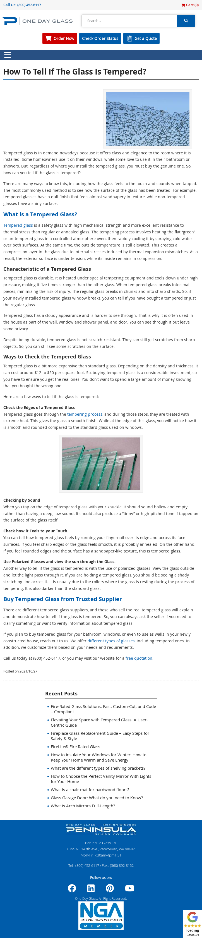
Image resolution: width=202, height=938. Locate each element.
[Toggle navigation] (7, 55)
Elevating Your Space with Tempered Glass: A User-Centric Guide (99, 722)
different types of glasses (111, 640)
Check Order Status (100, 38)
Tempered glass (18, 225)
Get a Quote (145, 38)
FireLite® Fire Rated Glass (75, 746)
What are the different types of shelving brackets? (98, 768)
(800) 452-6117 (29, 4)
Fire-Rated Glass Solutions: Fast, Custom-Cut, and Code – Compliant (103, 709)
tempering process (84, 414)
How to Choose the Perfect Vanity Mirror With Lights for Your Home (101, 778)
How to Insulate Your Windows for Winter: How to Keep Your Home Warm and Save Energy (98, 757)
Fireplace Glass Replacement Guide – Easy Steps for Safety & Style (100, 735)
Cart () (190, 4)
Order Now (64, 38)
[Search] (129, 21)
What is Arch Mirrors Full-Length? (83, 805)
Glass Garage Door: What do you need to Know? (97, 797)
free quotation (139, 658)
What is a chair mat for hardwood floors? (90, 789)
